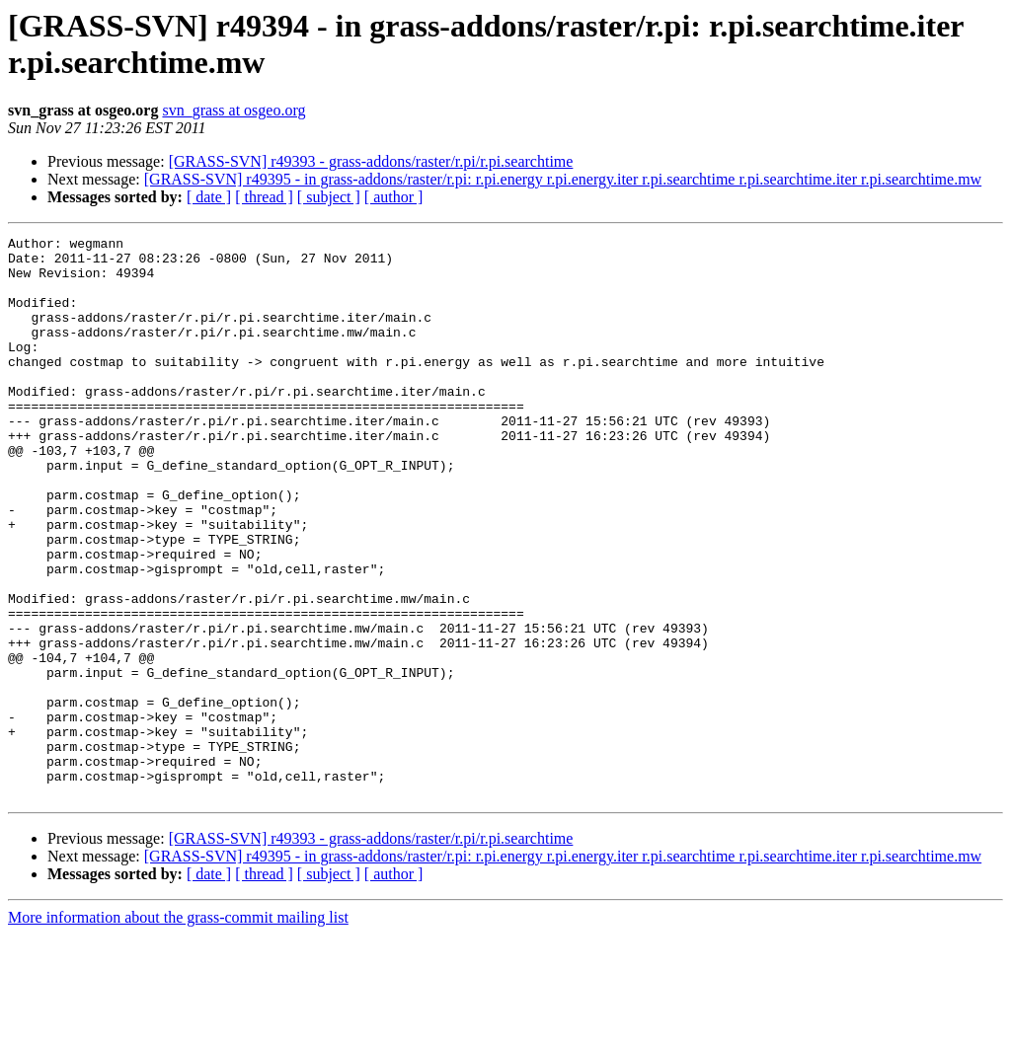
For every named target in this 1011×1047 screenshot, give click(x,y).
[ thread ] (264, 196)
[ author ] (394, 196)
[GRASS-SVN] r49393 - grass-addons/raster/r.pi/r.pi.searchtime (371, 161)
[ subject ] (328, 196)
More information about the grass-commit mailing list (178, 1029)
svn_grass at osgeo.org (233, 110)
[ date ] (209, 196)
